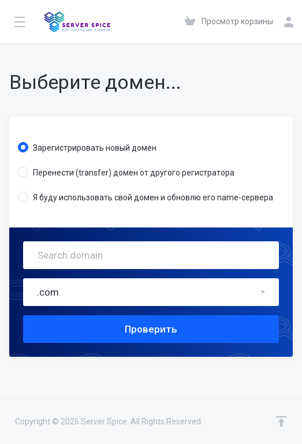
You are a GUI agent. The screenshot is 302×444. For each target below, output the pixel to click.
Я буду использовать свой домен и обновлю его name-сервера (145, 197)
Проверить (151, 329)
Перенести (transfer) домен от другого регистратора (126, 172)
